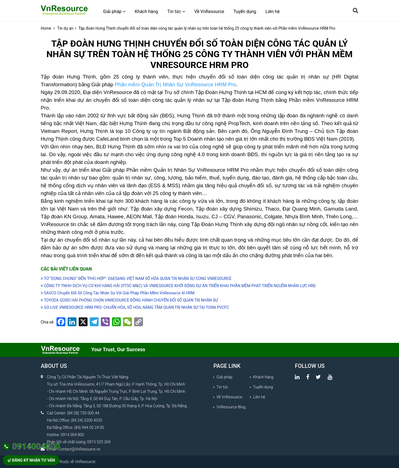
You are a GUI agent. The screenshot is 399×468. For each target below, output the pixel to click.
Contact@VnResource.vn (79, 449)
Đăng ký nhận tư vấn (31, 460)
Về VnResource (209, 11)
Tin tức (176, 11)
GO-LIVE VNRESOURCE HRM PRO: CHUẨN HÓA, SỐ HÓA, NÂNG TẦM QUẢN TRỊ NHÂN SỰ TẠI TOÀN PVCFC (135, 307)
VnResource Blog (230, 407)
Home (46, 28)
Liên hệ (272, 11)
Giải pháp (114, 11)
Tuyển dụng (245, 11)
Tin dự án (65, 28)
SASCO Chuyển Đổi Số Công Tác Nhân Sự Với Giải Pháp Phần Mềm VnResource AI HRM (118, 293)
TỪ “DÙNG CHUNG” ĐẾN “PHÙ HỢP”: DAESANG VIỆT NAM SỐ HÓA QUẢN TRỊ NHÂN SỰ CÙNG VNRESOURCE (136, 278)
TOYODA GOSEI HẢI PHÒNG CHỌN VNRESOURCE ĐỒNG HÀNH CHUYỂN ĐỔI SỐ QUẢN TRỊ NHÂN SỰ (129, 300)
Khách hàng (146, 11)
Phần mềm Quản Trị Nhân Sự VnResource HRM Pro (175, 84)
